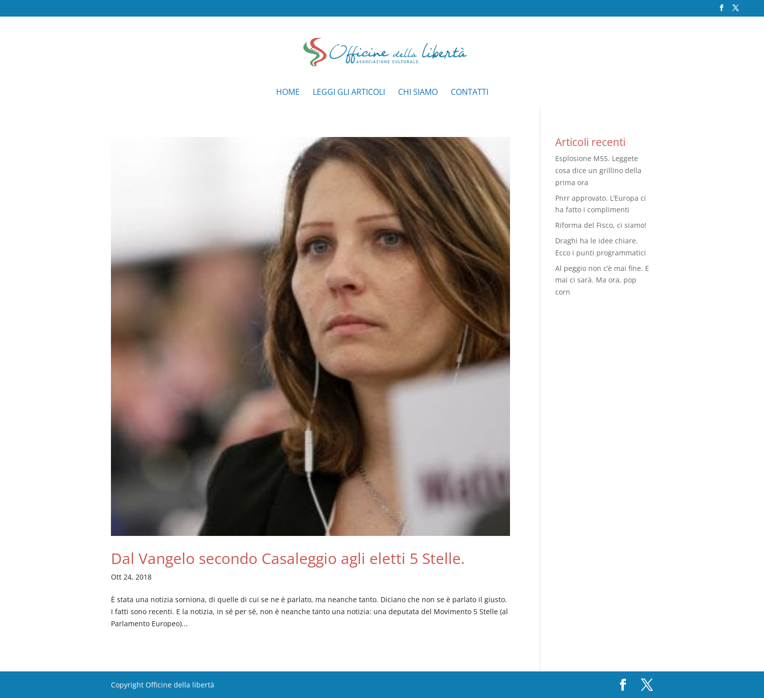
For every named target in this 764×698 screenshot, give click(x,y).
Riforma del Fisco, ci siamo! (601, 225)
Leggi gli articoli (349, 92)
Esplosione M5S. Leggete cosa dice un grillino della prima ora (598, 170)
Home (288, 92)
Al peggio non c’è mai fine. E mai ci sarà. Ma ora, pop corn (602, 280)
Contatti (469, 92)
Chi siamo (418, 92)
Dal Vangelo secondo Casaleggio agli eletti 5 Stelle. (288, 558)
